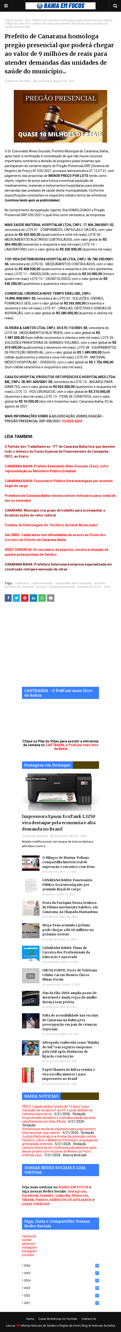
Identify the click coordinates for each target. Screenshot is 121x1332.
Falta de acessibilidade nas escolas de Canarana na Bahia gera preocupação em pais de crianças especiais (70, 1022)
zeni (27, 20)
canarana (21, 583)
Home (30, 1319)
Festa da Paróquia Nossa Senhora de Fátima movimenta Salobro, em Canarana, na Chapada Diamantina (70, 907)
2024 (61, 1280)
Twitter (42, 1200)
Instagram (77, 1191)
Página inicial (13, 20)
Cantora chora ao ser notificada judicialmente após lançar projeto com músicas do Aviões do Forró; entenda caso (59, 1151)
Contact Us (89, 1319)
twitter (27, 1240)
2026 (61, 1265)
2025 (61, 1273)
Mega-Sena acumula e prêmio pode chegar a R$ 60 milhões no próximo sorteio (68, 929)
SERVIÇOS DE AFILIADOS (71, 1200)
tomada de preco (89, 586)
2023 (61, 1288)
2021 (61, 1303)
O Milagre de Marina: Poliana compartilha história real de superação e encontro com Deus (68, 862)
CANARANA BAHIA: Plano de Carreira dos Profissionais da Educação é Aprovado (66, 952)
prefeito (100, 583)
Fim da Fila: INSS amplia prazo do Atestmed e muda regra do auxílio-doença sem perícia (70, 997)
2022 (61, 1295)
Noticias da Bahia (19, 81)
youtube (28, 1255)
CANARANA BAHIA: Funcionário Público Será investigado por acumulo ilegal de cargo (67, 884)
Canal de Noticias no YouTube (58, 1319)
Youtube (47, 1195)
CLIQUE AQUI (72, 421)
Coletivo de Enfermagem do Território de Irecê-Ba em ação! (51, 525)
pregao (42, 586)
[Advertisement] (60, 648)
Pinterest (80, 1195)
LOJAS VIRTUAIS (36, 1204)
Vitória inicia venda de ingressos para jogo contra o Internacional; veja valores (59, 1131)
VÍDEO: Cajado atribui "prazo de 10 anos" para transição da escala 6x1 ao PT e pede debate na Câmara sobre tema (57, 1110)
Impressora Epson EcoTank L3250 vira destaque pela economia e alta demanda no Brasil (58, 823)
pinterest (28, 1244)
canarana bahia (42, 583)
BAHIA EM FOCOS (73, 1187)
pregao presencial (62, 586)
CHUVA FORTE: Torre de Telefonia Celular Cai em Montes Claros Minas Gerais (69, 974)
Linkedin (62, 1195)
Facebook (30, 1195)
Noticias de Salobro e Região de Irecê (55, 1325)
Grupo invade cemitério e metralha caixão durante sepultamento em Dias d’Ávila (59, 1119)
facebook (29, 1236)
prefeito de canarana (19, 586)
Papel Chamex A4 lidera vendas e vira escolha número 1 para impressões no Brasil (68, 1074)
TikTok (28, 1200)
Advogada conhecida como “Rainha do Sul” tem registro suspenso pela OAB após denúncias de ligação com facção (70, 1049)
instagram (29, 1247)
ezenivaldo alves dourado (74, 583)
